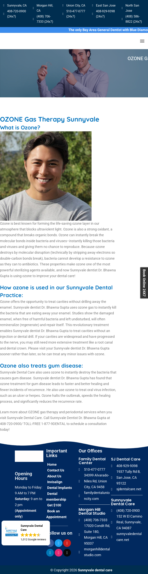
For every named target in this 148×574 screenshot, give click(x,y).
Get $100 (54, 504)
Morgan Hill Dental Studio (92, 510)
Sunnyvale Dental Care (123, 501)
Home (52, 463)
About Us (54, 475)
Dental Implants (59, 487)
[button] (26, 533)
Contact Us (55, 469)
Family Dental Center (92, 460)
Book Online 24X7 (144, 283)
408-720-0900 (10, 423)
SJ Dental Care (125, 458)
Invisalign (54, 481)
